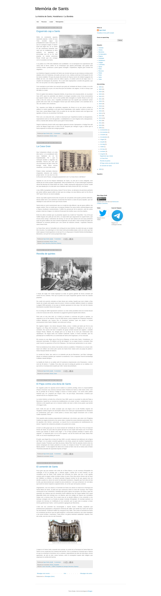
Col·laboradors (103, 54)
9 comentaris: (57, 133)
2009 (100, 127)
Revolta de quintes (46, 253)
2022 (100, 96)
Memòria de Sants (52, 8)
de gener (103, 154)
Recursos (44, 22)
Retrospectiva (59, 22)
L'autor (51, 22)
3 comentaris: (57, 453)
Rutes (100, 75)
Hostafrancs (102, 60)
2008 (100, 169)
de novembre (104, 132)
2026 (100, 87)
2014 (100, 115)
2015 (100, 113)
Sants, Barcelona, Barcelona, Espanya (51, 243)
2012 (100, 120)
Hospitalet (56, 564)
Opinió (100, 66)
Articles (51, 135)
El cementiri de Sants (47, 466)
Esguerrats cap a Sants (48, 31)
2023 (100, 94)
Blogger (90, 591)
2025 (100, 89)
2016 (100, 111)
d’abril (102, 146)
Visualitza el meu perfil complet (105, 33)
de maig (102, 144)
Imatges (101, 62)
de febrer (103, 151)
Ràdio (100, 69)
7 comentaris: (57, 239)
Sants (55, 135)
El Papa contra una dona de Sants (54, 384)
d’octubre (103, 134)
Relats (100, 73)
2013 (100, 118)
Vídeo (100, 79)
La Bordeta (102, 64)
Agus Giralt (102, 30)
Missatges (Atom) (50, 576)
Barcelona (101, 52)
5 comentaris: (57, 371)
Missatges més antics (86, 573)
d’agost (102, 139)
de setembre (104, 137)
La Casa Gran (44, 146)
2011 (100, 123)
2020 (100, 101)
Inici (38, 22)
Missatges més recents (43, 573)
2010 (100, 125)
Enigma (101, 56)
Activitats (101, 48)
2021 (100, 99)
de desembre (104, 130)
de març (102, 149)
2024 (100, 91)
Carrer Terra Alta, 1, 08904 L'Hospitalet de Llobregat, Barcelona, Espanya (60, 566)
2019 (100, 103)
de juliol (102, 142)
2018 (100, 106)
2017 (100, 108)
